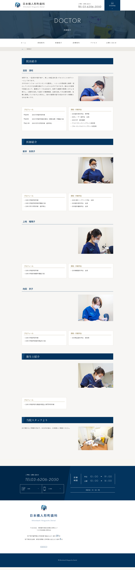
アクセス (93, 43)
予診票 (28, 488)
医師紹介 (58, 43)
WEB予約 (112, 4)
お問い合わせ (111, 43)
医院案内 (41, 43)
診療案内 (76, 43)
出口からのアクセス (42, 548)
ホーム (23, 43)
